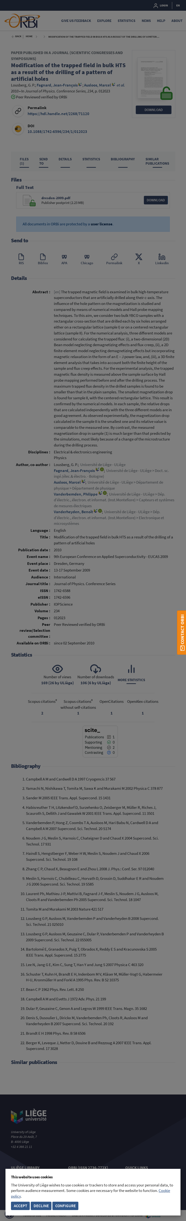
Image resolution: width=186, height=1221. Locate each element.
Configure (65, 1205)
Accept (20, 1205)
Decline (41, 1205)
